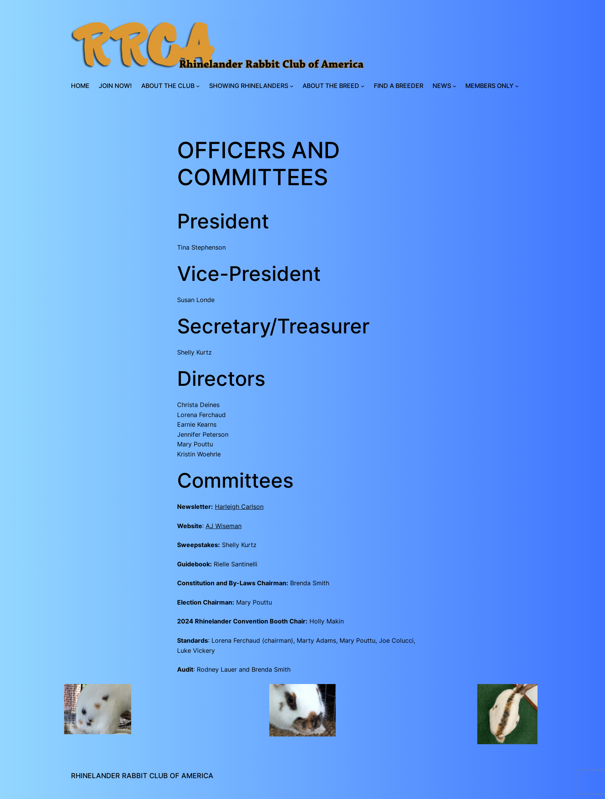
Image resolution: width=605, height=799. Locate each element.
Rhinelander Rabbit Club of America (142, 776)
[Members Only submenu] (517, 86)
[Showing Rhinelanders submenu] (292, 86)
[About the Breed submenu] (363, 86)
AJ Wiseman (224, 526)
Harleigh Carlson (239, 506)
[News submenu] (454, 86)
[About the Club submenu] (198, 86)
